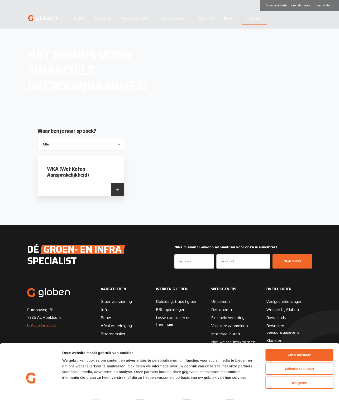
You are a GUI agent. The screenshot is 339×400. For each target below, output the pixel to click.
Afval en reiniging (116, 326)
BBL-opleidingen (170, 310)
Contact (254, 18)
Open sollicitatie (276, 5)
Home (78, 18)
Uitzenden (220, 301)
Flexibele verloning (227, 318)
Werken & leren (134, 18)
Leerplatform (324, 5)
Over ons (204, 18)
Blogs (226, 18)
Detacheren (221, 310)
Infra (105, 310)
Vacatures (102, 18)
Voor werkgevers (172, 18)
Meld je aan (292, 260)
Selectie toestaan (299, 356)
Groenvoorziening (116, 301)
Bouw (106, 318)
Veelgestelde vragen (284, 301)
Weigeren (299, 370)
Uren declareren (301, 5)
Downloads (276, 318)
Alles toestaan (299, 342)
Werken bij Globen (282, 310)
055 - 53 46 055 (41, 325)
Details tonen (256, 391)
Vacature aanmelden (229, 326)
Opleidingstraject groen (176, 301)
